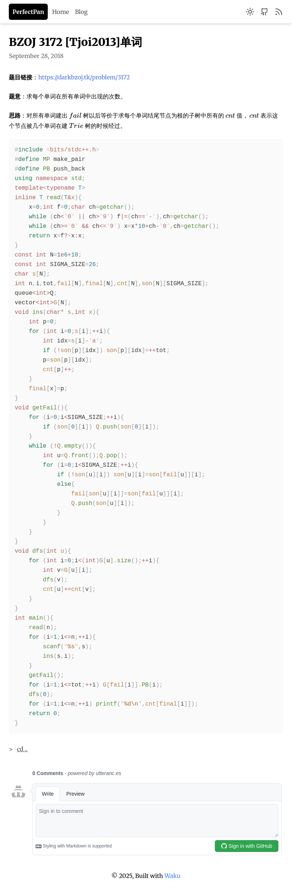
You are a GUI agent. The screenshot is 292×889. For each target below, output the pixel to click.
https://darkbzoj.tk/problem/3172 (84, 77)
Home (60, 11)
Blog (81, 11)
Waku (173, 875)
